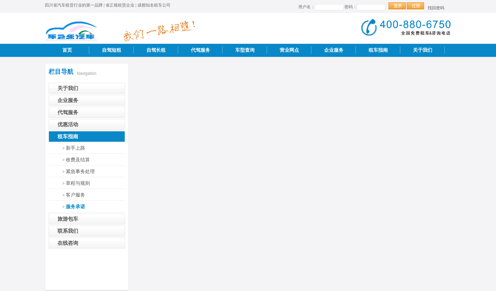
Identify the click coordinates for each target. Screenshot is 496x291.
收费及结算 (78, 159)
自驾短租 (111, 50)
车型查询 (245, 50)
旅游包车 (68, 219)
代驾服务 (200, 50)
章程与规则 (78, 183)
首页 (67, 50)
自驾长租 (156, 50)
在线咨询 (68, 243)
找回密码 (436, 8)
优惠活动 (68, 124)
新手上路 (75, 148)
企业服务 (333, 50)
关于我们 (422, 50)
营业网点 (289, 50)
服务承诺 (75, 206)
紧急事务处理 (80, 171)
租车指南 (378, 50)
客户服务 (75, 195)
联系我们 (68, 231)
